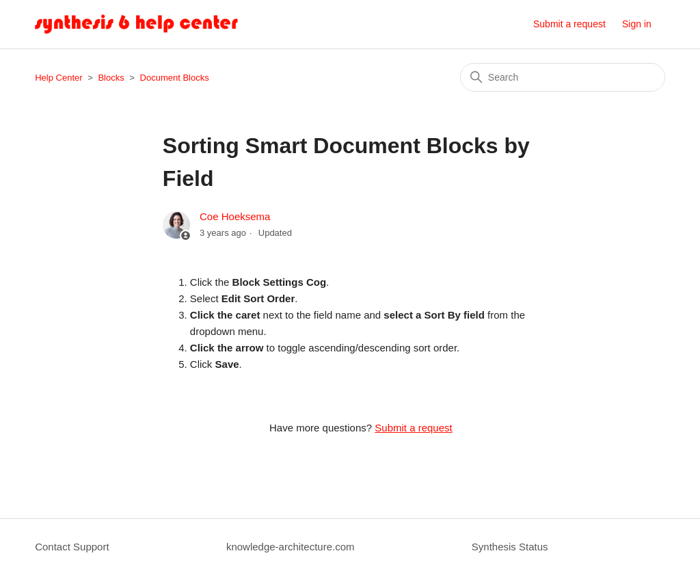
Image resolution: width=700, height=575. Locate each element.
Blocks (111, 77)
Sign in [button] (636, 23)
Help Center (58, 77)
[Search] (562, 77)
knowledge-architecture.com (290, 546)
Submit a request (569, 23)
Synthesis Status (510, 546)
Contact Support (72, 546)
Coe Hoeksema (235, 216)
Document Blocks (174, 77)
